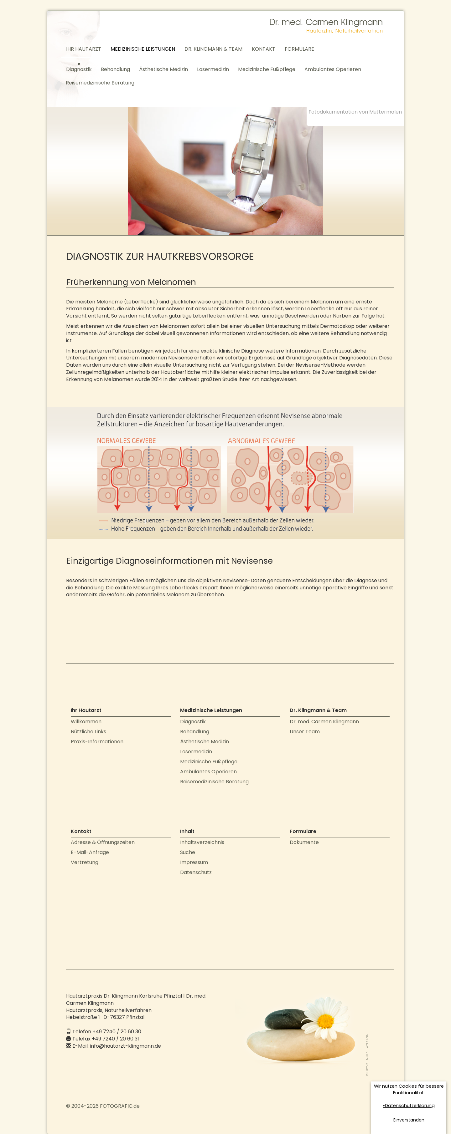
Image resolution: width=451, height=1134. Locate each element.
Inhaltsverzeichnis (202, 842)
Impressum (194, 862)
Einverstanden (408, 1120)
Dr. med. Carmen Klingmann (324, 721)
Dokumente (304, 842)
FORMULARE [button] (299, 49)
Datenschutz (196, 872)
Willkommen (86, 721)
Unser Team (305, 731)
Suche (187, 852)
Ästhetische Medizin (163, 69)
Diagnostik (79, 69)
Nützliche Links (88, 731)
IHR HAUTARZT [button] (83, 49)
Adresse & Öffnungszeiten (103, 842)
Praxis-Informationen (97, 741)
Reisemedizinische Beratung (100, 82)
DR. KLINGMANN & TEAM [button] (213, 49)
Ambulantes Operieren (332, 69)
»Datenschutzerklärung (409, 1105)
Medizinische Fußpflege (266, 69)
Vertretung (84, 862)
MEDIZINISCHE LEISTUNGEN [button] (143, 49)
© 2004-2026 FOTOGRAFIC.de (103, 1106)
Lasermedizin (213, 69)
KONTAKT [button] (263, 49)
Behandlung (115, 69)
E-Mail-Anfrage (90, 852)
